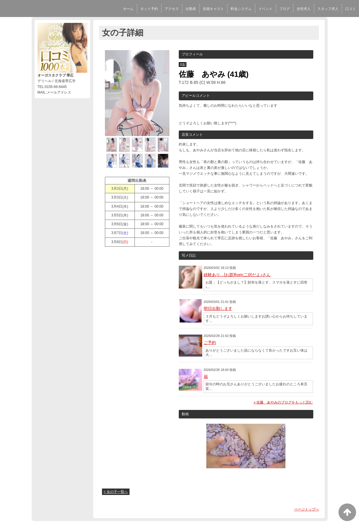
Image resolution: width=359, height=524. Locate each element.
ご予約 (210, 342)
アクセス (172, 9)
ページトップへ (306, 509)
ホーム (128, 9)
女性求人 (304, 9)
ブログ (284, 9)
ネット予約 (149, 9)
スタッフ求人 (327, 9)
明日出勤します (218, 308)
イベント (265, 9)
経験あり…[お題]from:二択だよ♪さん (237, 274)
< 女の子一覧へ (116, 492)
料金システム (241, 9)
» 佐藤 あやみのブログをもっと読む (283, 402)
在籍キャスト (213, 9)
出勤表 (191, 9)
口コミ (350, 9)
